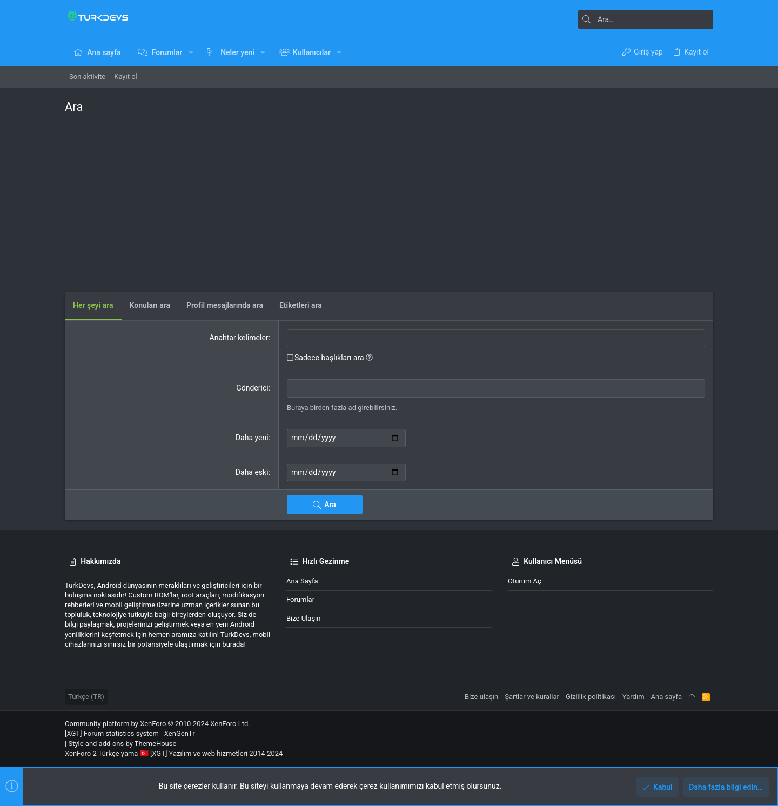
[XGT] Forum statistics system (130, 733)
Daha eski (252, 472)
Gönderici (252, 388)
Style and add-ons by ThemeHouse (122, 744)
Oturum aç (524, 581)
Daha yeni (252, 437)
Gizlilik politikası (591, 697)
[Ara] (645, 19)
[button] (190, 52)
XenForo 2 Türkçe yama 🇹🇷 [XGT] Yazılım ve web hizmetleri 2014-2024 (174, 753)
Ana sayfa (302, 581)
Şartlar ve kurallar (532, 697)
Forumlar (300, 599)
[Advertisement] (389, 200)
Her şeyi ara (93, 305)
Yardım (633, 697)
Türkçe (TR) (86, 697)
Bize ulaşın (303, 618)
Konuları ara (150, 305)
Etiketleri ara (300, 305)
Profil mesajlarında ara (224, 305)
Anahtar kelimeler (239, 337)
